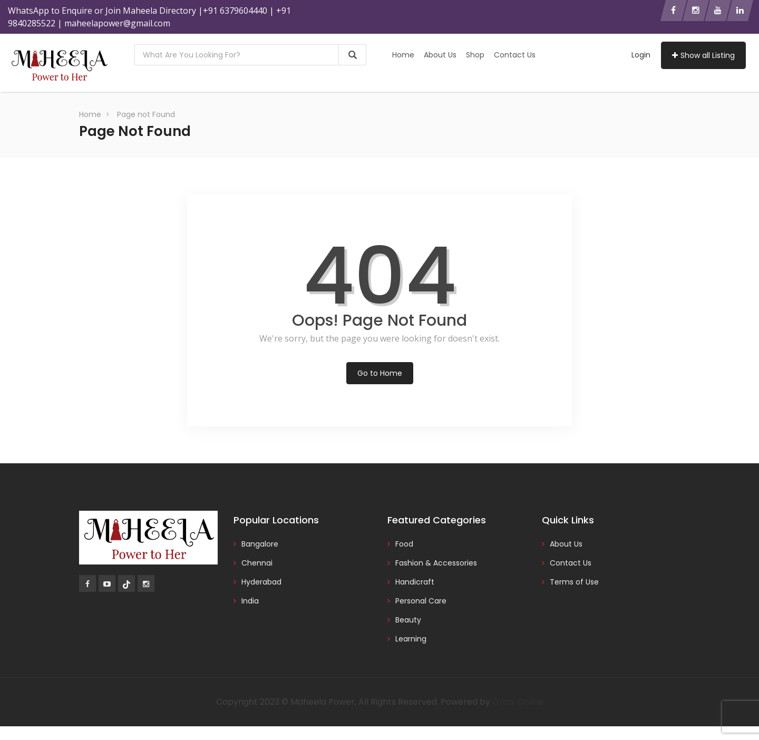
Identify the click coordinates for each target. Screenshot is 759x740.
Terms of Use (574, 582)
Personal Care (420, 601)
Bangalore (259, 544)
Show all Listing (703, 55)
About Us (440, 55)
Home (403, 55)
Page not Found (146, 114)
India (250, 601)
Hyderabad (261, 582)
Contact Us (515, 55)
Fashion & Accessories (436, 563)
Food (404, 544)
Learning (410, 639)
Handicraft (414, 582)
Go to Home (379, 373)
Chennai (257, 563)
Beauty (408, 620)
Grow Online (517, 702)
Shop (475, 55)
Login (640, 55)
